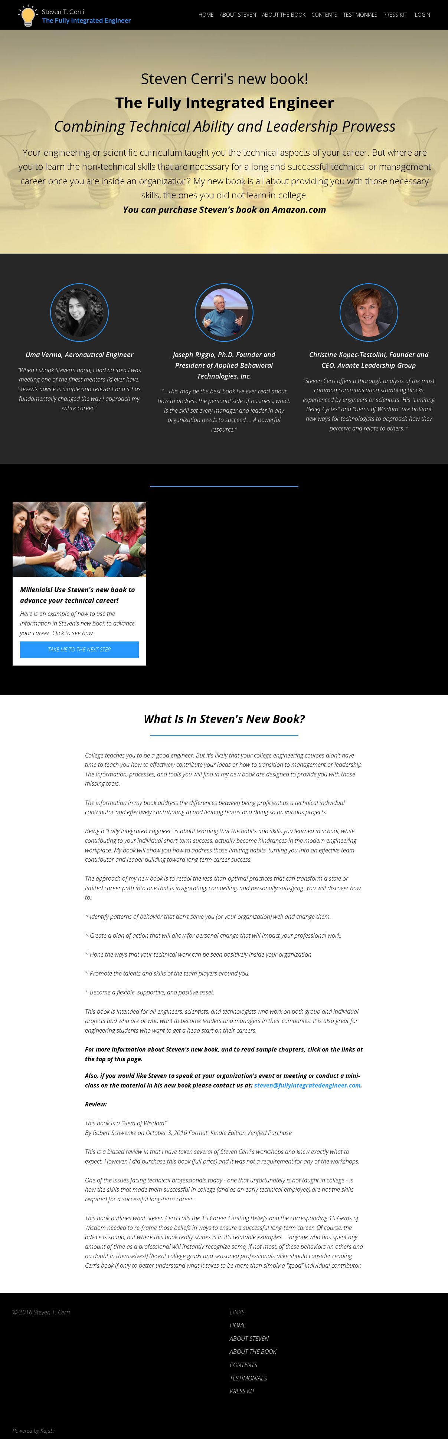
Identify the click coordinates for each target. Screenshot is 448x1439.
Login (422, 14)
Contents (324, 14)
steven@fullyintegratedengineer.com (308, 1085)
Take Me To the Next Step (79, 649)
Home (206, 14)
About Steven (238, 14)
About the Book (283, 14)
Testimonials (360, 14)
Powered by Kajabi (34, 1430)
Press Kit (394, 14)
